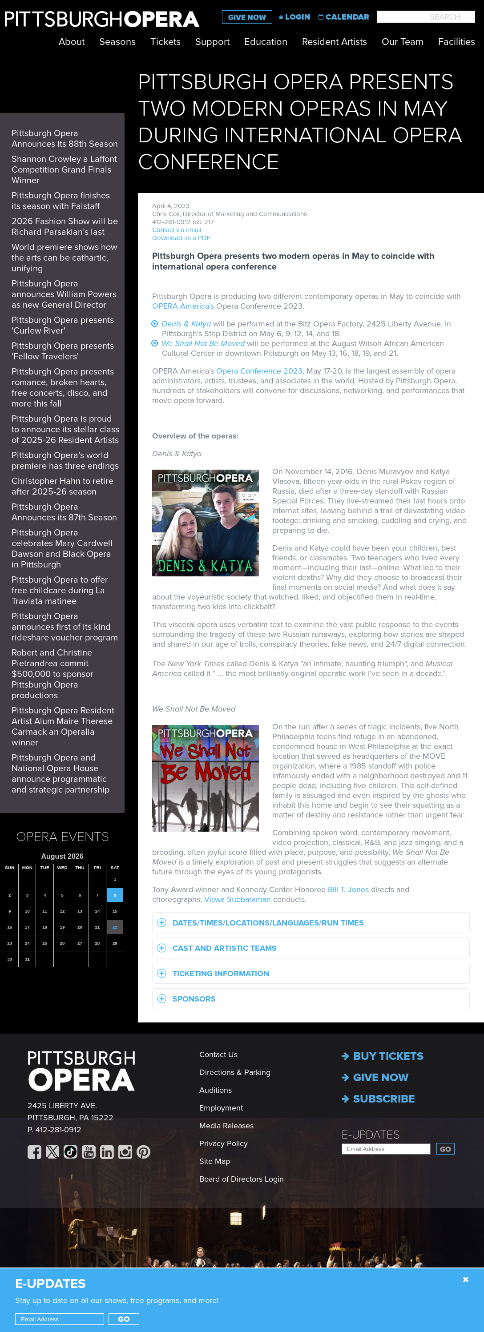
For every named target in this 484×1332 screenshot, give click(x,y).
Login (298, 17)
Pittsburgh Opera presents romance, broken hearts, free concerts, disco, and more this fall (63, 387)
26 (62, 943)
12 (62, 911)
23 (9, 943)
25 (44, 943)
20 (79, 927)
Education (265, 42)
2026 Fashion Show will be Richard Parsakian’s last (65, 226)
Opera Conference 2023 (259, 371)
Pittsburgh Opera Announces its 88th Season (65, 138)
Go (445, 1149)
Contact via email (176, 230)
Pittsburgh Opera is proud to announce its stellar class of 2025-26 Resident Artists (65, 430)
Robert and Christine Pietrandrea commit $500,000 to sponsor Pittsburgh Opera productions (52, 674)
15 (115, 911)
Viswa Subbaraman (237, 899)
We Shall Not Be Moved (203, 343)
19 (62, 927)
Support (212, 42)
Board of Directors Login (241, 1179)
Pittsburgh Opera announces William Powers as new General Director (64, 294)
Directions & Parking (234, 1072)
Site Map (214, 1161)
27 (79, 943)
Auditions (215, 1090)
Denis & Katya (186, 324)
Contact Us (218, 1054)
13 (79, 911)
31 (27, 959)
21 (97, 927)
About (72, 42)
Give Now (247, 17)
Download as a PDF (181, 238)
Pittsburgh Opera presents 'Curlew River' (63, 325)
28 (97, 943)
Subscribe (378, 1099)
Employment (221, 1108)
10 (27, 911)
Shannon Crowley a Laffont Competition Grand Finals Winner (64, 170)
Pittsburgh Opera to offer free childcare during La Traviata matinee (60, 591)
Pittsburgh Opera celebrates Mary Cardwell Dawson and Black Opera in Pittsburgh (62, 548)
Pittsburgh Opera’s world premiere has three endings (65, 460)
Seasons (117, 42)
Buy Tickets (383, 1056)
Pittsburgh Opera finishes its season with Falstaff (61, 201)
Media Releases (226, 1126)
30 (9, 959)
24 (27, 943)
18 (44, 927)
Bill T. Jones (348, 889)
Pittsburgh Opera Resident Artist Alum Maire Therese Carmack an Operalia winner (63, 726)
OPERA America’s (183, 306)
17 (27, 927)
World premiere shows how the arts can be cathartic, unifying (64, 258)
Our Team (403, 42)
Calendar (347, 17)
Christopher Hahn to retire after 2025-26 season (62, 486)
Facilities (456, 42)
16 (9, 927)
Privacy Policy (223, 1143)
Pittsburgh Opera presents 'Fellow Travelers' (63, 351)
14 (97, 911)
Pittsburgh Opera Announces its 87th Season (64, 512)
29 (115, 943)
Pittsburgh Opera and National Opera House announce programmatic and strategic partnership (60, 774)
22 (115, 927)
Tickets (165, 42)
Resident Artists (334, 42)
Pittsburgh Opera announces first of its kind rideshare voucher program (65, 627)
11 (44, 911)
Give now (375, 1077)
